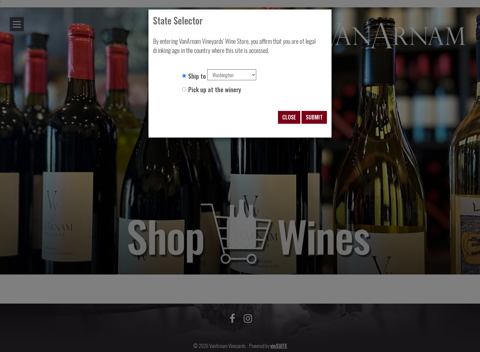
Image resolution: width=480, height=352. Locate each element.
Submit (314, 117)
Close (289, 117)
